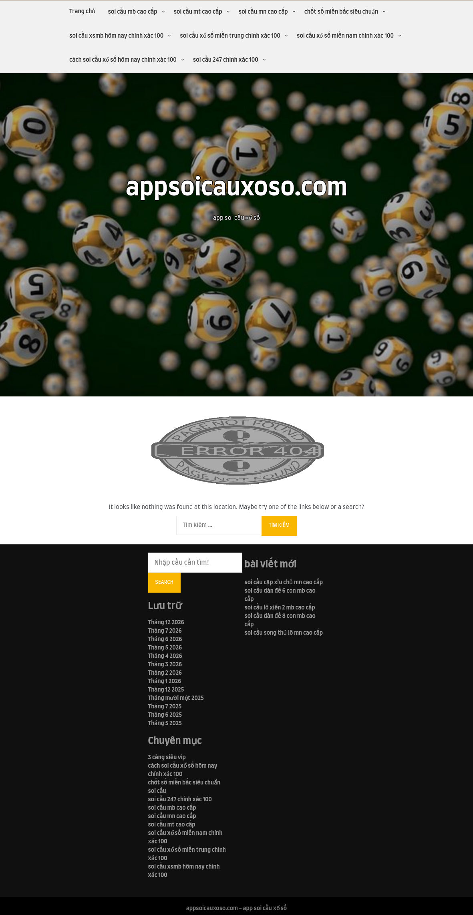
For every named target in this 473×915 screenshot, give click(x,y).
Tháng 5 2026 (165, 648)
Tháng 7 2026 (165, 631)
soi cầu (157, 791)
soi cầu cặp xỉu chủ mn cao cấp (284, 582)
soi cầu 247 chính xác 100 (225, 60)
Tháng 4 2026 (165, 656)
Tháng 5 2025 (165, 723)
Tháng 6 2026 (165, 639)
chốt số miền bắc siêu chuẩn (341, 12)
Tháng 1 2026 (164, 681)
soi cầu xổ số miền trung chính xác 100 (230, 36)
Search (164, 582)
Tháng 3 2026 (165, 665)
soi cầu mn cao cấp (263, 12)
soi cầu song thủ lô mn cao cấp (284, 633)
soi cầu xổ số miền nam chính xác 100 (345, 36)
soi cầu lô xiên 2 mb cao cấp (280, 608)
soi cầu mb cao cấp (132, 12)
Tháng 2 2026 (165, 673)
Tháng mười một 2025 (176, 698)
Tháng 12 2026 (166, 622)
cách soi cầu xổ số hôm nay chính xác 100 (123, 60)
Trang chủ (82, 11)
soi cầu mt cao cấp (198, 12)
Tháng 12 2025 (166, 690)
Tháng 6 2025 (165, 715)
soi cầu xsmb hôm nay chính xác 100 (116, 36)
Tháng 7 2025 (165, 707)
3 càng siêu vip (167, 757)
